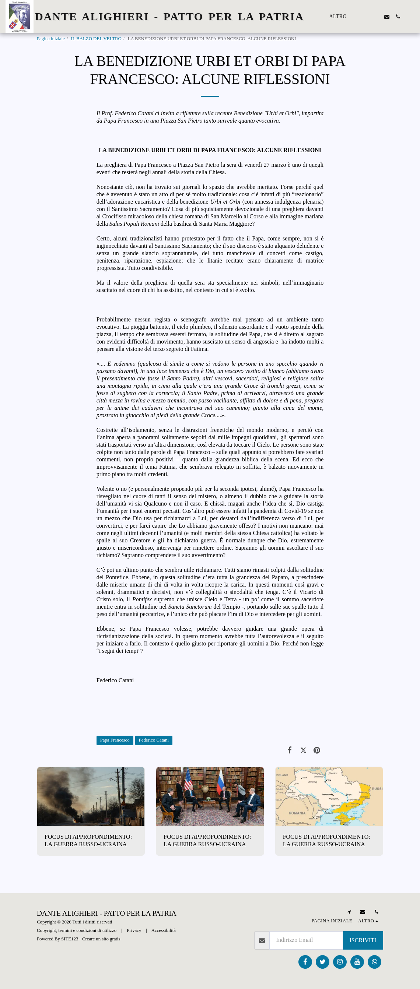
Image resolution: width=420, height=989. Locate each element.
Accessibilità (163, 930)
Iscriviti (363, 940)
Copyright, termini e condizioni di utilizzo (76, 930)
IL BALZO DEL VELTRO (96, 38)
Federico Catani (154, 740)
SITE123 (69, 939)
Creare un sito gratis (101, 939)
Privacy (134, 930)
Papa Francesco (115, 740)
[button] (365, 16)
